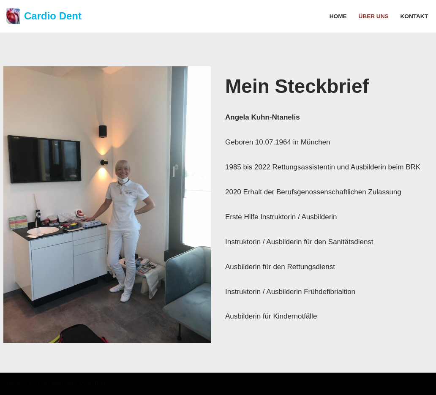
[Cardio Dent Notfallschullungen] (44, 16)
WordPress (97, 383)
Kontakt (414, 16)
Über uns (374, 16)
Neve (14, 383)
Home (338, 16)
